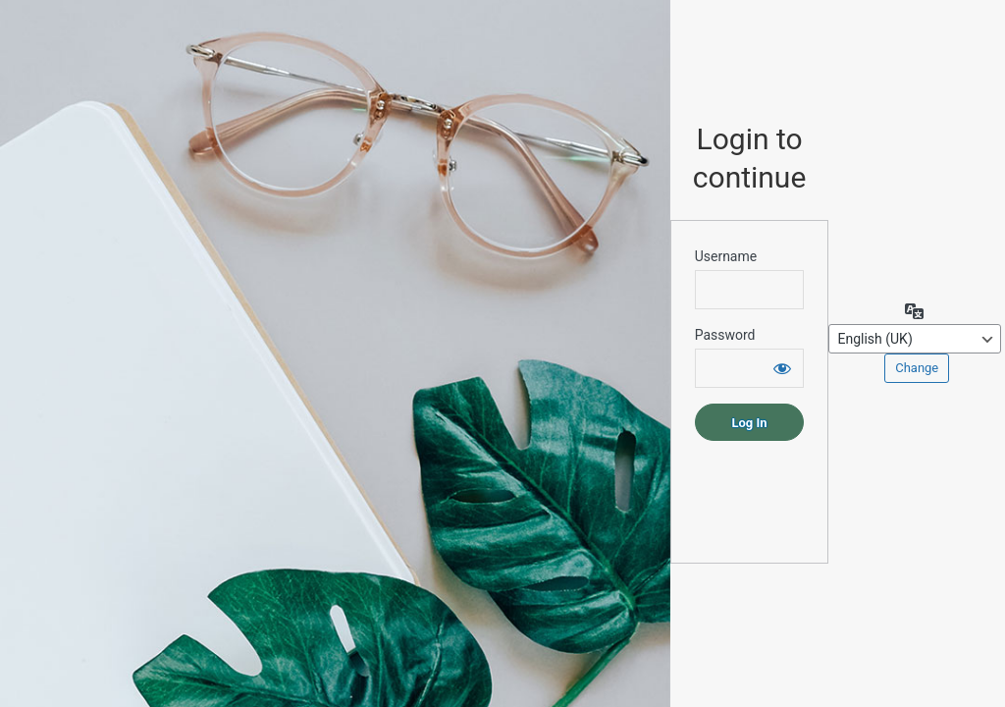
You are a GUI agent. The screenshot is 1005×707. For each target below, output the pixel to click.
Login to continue (750, 158)
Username (726, 256)
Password (725, 335)
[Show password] (782, 368)
